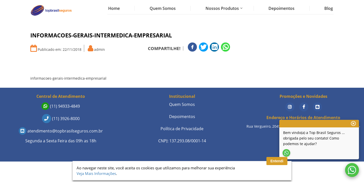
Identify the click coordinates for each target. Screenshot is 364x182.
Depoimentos (281, 8)
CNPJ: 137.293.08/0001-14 (182, 141)
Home (114, 8)
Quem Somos (163, 8)
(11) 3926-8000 (61, 118)
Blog (328, 8)
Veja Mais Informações (96, 173)
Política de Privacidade (182, 129)
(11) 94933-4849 (60, 106)
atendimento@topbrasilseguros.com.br (61, 131)
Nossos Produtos (222, 8)
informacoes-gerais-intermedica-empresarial (68, 78)
